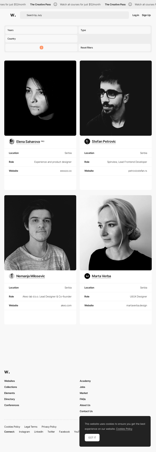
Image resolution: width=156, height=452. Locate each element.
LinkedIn (38, 431)
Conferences (11, 405)
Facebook (64, 431)
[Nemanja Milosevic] (27, 276)
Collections (10, 386)
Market (84, 392)
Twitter (51, 431)
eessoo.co (66, 170)
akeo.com (66, 305)
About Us (85, 405)
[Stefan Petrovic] (100, 141)
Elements (9, 392)
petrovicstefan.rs (137, 170)
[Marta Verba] (97, 276)
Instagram (24, 431)
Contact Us (86, 411)
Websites (9, 380)
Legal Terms (30, 426)
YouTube (78, 431)
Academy (85, 380)
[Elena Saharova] (26, 141)
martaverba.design (136, 305)
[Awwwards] (13, 15)
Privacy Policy (49, 426)
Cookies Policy (12, 426)
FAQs (83, 399)
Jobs (82, 386)
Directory (9, 399)
